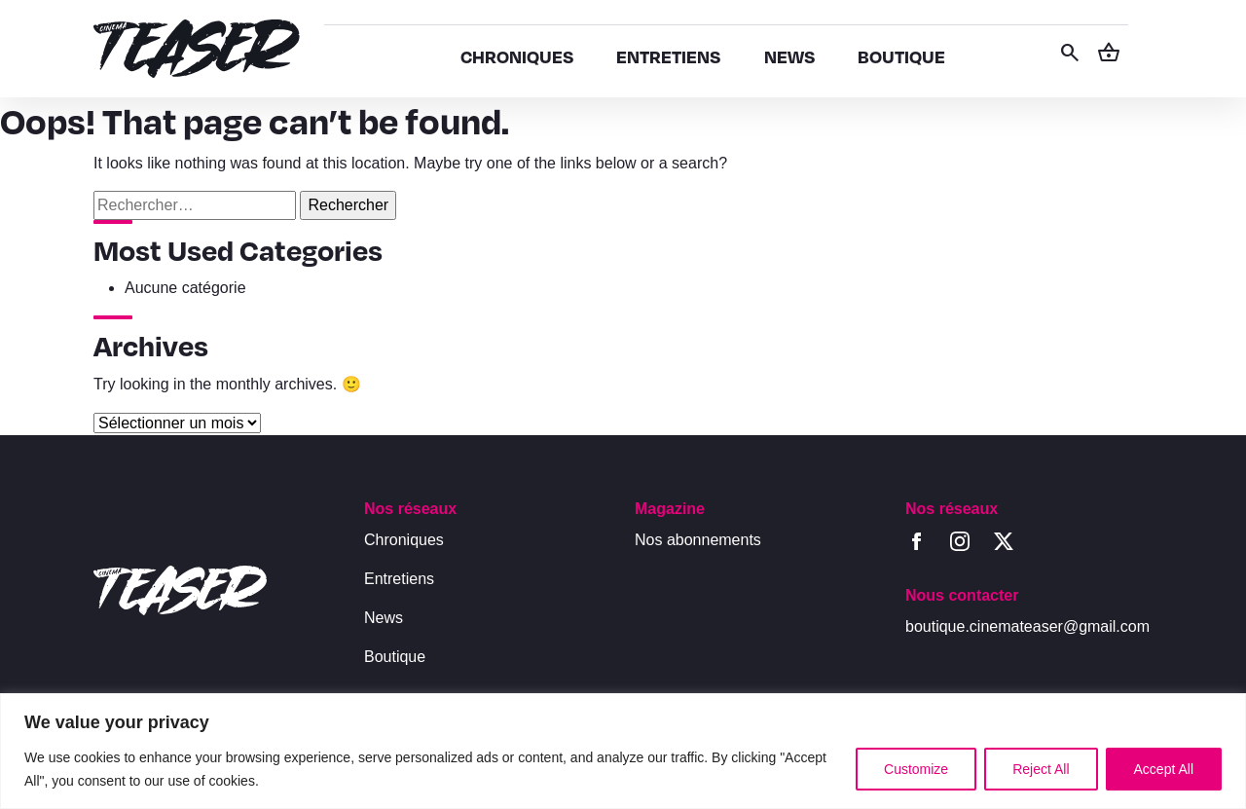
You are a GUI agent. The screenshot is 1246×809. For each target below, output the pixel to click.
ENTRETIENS (668, 56)
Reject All (1040, 769)
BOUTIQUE (901, 56)
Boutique (394, 656)
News (383, 617)
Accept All (1163, 769)
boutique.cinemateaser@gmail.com (1027, 626)
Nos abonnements (698, 540)
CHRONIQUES (516, 56)
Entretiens (399, 578)
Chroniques (404, 540)
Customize (916, 769)
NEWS (789, 56)
